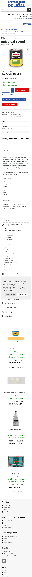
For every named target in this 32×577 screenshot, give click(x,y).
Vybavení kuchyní (11, 308)
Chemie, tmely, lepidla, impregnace (10, 31)
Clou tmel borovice (16, 349)
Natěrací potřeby (8, 260)
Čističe (8, 233)
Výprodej (8, 312)
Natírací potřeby (8, 265)
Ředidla (6, 267)
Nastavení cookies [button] (10, 294)
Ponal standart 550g (16, 429)
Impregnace (10, 235)
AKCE (7, 220)
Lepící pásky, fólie (8, 258)
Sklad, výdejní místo (9, 533)
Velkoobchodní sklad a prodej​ (13, 517)
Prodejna (5, 502)
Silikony (9, 241)
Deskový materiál (11, 274)
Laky (5, 251)
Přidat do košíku (21, 90)
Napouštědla (10, 239)
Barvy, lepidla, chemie (11, 29)
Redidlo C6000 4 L (16, 473)
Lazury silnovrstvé (9, 254)
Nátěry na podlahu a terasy (11, 262)
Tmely (8, 244)
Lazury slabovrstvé (9, 256)
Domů (2, 29)
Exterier (6, 247)
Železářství (9, 316)
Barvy (5, 228)
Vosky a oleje (7, 269)
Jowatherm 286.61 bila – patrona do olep (16, 392)
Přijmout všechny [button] (22, 294)
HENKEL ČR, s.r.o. (7, 128)
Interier (6, 249)
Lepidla (22, 31)
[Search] (29, 10)
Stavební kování (11, 303)
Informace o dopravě (7, 94)
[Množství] (4, 90)
